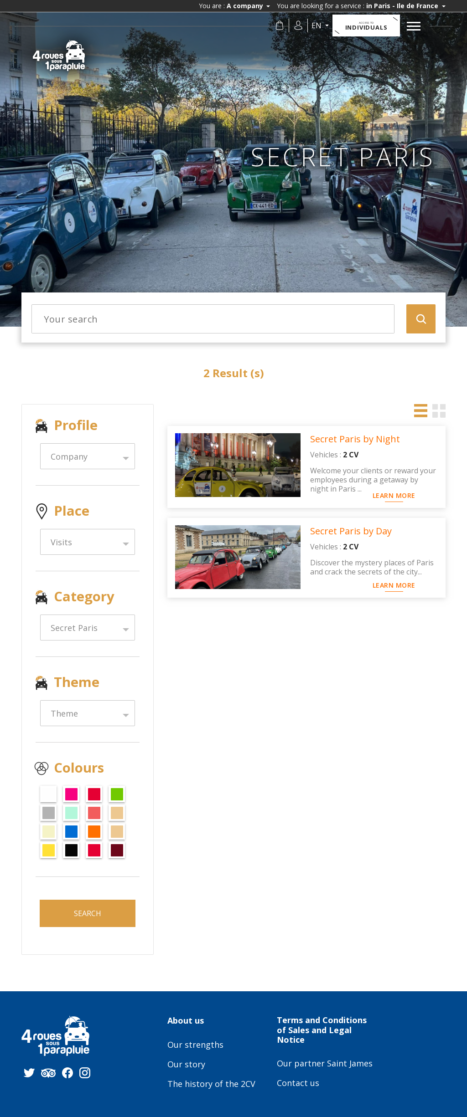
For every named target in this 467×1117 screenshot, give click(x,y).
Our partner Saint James (325, 1064)
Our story (186, 1065)
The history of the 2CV (211, 1084)
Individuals (366, 25)
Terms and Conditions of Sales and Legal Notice (322, 1030)
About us (185, 1021)
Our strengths (195, 1045)
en (317, 25)
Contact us (298, 1083)
